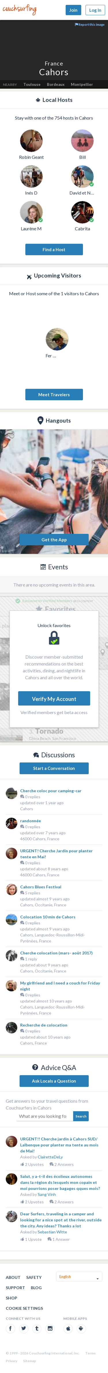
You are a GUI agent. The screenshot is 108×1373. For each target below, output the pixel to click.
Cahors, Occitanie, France (43, 904)
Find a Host (54, 249)
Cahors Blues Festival (40, 886)
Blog (36, 1287)
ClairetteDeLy (50, 1156)
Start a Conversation (54, 768)
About (13, 1277)
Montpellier (82, 84)
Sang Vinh (47, 1194)
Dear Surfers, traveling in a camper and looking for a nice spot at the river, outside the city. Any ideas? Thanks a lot (61, 1219)
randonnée (30, 820)
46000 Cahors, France (39, 838)
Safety (33, 1277)
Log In (95, 10)
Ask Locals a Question (54, 1080)
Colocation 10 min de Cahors (47, 916)
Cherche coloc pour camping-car (51, 790)
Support (15, 1287)
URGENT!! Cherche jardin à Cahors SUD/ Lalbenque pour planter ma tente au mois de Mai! (59, 1144)
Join (73, 10)
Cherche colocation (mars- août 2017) (56, 952)
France (54, 63)
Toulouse (32, 84)
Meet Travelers (54, 394)
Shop (11, 1297)
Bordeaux (56, 84)
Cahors (26, 808)
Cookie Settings (24, 1308)
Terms (90, 1353)
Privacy (11, 1361)
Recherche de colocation (43, 1025)
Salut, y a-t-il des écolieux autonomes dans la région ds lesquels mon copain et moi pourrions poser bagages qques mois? (60, 1182)
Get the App (54, 539)
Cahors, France (33, 1043)
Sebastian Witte (52, 1231)
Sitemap (29, 1361)
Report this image (90, 24)
